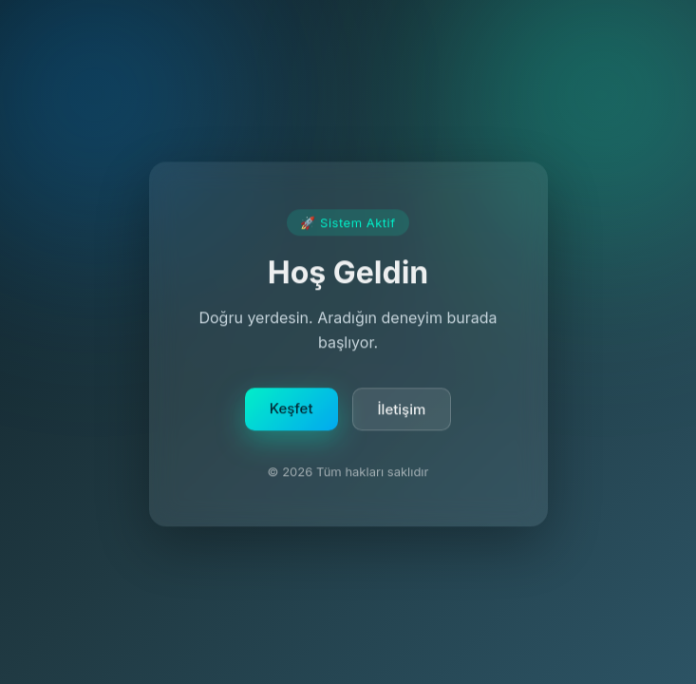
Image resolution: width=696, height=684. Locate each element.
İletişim (402, 411)
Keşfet (291, 410)
